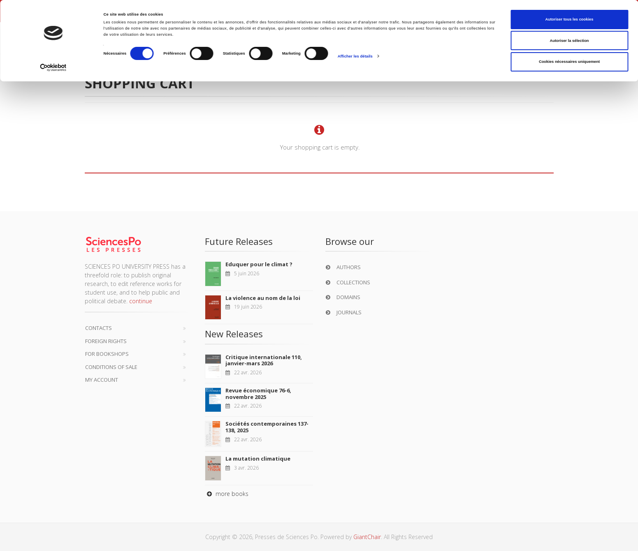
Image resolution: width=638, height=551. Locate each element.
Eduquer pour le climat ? (258, 264)
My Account (101, 379)
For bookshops (107, 353)
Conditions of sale (111, 367)
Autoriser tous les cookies (569, 19)
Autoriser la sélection (569, 41)
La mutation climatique (257, 458)
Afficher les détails (355, 56)
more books (226, 494)
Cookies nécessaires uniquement (569, 62)
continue (140, 301)
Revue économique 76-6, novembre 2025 (258, 394)
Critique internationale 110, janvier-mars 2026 (263, 360)
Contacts (98, 328)
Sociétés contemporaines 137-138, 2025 (267, 427)
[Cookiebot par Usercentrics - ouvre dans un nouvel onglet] (53, 67)
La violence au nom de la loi (262, 298)
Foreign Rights (106, 341)
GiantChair (367, 537)
